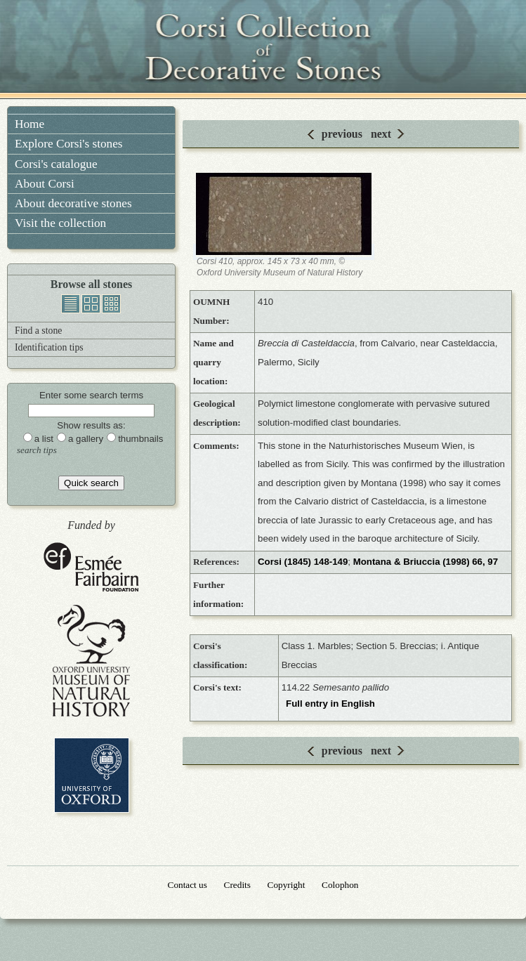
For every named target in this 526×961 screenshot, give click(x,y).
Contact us (187, 885)
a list (43, 438)
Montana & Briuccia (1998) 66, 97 (425, 561)
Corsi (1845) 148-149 (303, 561)
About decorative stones (73, 203)
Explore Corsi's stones (69, 143)
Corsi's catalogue (56, 164)
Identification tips (49, 347)
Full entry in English (330, 703)
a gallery (85, 438)
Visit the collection (60, 223)
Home (29, 124)
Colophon (340, 885)
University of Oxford (91, 775)
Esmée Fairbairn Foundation (91, 568)
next (381, 134)
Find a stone (38, 330)
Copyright (286, 885)
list (70, 303)
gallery (90, 303)
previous (342, 134)
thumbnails (111, 303)
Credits (237, 885)
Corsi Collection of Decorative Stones (263, 49)
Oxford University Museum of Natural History (91, 661)
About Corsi (44, 183)
